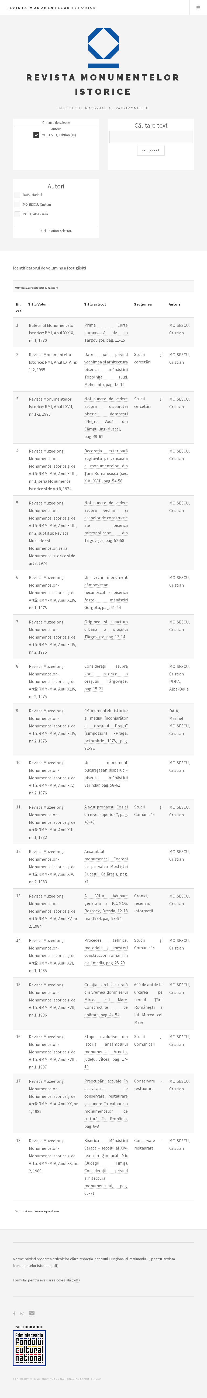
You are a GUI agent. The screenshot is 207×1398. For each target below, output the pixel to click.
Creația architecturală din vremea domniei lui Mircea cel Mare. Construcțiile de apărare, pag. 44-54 (106, 999)
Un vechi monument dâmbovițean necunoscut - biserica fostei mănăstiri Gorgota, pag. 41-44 (106, 592)
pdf (54, 1265)
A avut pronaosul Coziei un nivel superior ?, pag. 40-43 (106, 814)
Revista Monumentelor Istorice (51, 8)
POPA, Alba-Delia (35, 214)
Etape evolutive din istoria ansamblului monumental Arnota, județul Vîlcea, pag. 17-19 (106, 1051)
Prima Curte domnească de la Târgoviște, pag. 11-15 (106, 332)
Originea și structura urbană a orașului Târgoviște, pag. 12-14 (106, 629)
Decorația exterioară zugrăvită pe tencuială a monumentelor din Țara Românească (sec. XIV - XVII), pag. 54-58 (106, 465)
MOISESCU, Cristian (37, 204)
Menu (198, 7)
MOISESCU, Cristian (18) (59, 135)
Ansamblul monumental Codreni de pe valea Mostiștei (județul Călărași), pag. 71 (106, 866)
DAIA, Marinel (32, 194)
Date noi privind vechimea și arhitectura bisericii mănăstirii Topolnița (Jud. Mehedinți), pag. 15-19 (106, 369)
